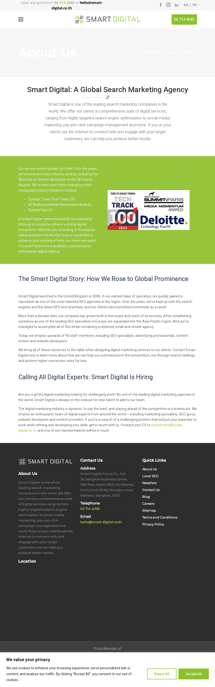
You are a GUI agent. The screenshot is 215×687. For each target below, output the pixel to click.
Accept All (194, 674)
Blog (146, 497)
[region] (107, 669)
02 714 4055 (184, 19)
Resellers (149, 483)
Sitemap (149, 510)
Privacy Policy (153, 524)
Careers (148, 504)
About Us (149, 469)
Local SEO (150, 476)
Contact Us (150, 490)
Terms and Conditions (159, 517)
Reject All (161, 674)
